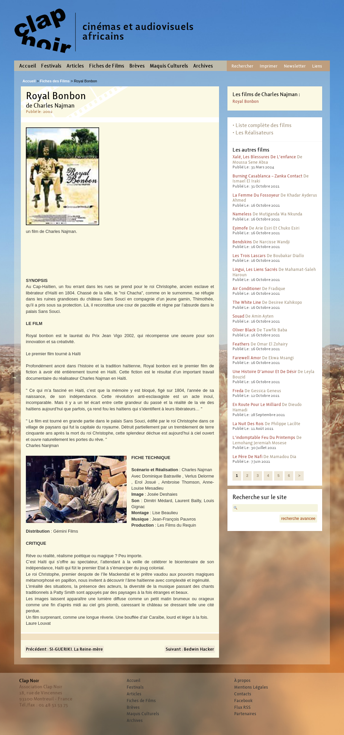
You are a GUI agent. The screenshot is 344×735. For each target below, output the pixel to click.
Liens (317, 66)
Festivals (51, 66)
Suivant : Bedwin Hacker (190, 649)
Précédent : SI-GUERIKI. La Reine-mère (64, 649)
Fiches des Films (55, 81)
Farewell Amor (246, 357)
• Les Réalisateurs (252, 132)
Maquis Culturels (169, 66)
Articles (75, 66)
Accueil (27, 66)
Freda (238, 390)
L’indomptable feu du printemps (263, 437)
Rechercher (242, 66)
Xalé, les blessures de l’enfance (264, 156)
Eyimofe (240, 228)
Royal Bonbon (245, 101)
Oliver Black (244, 329)
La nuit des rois (248, 423)
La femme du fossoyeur (256, 195)
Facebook (243, 700)
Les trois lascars (249, 255)
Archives (203, 66)
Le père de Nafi (247, 456)
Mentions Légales (251, 687)
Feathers (241, 343)
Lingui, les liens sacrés (254, 269)
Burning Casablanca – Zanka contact (267, 175)
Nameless (242, 213)
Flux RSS (242, 707)
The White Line (246, 302)
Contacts (242, 694)
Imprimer (268, 66)
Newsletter (295, 66)
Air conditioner (246, 288)
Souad (238, 316)
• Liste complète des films (262, 125)
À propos (242, 680)
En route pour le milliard (256, 404)
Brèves (137, 66)
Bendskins (242, 241)
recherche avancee (298, 518)
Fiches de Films (106, 66)
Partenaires (245, 714)
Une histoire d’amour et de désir (264, 371)
